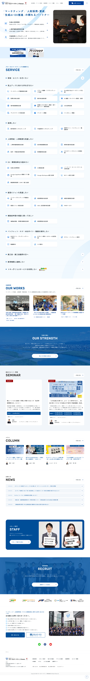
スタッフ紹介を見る (17, 548)
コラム (57, 3)
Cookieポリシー (60, 672)
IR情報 (61, 3)
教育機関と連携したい (16, 268)
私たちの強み (51, 664)
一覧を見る (78, 70)
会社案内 (33, 3)
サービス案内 (39, 3)
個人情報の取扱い (52, 672)
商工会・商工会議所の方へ (18, 260)
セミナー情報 (51, 3)
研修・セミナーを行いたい (18, 78)
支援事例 (45, 3)
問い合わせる (15, 641)
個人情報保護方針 (43, 672)
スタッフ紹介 (42, 664)
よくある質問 (47, 667)
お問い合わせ (76, 3)
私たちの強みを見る (45, 362)
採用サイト (55, 667)
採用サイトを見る (45, 590)
